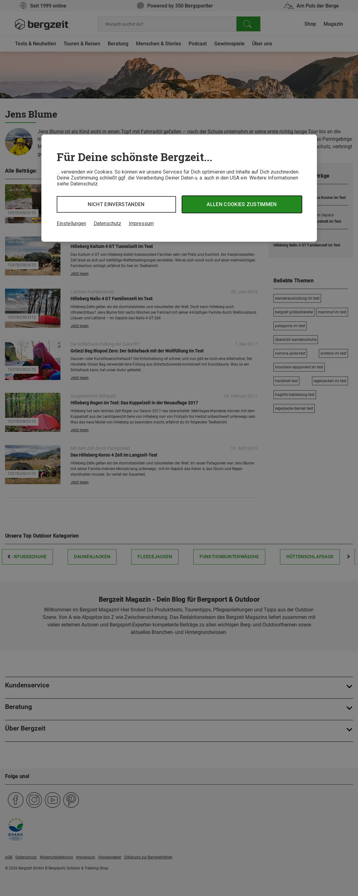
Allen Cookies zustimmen (242, 204)
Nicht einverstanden (116, 204)
